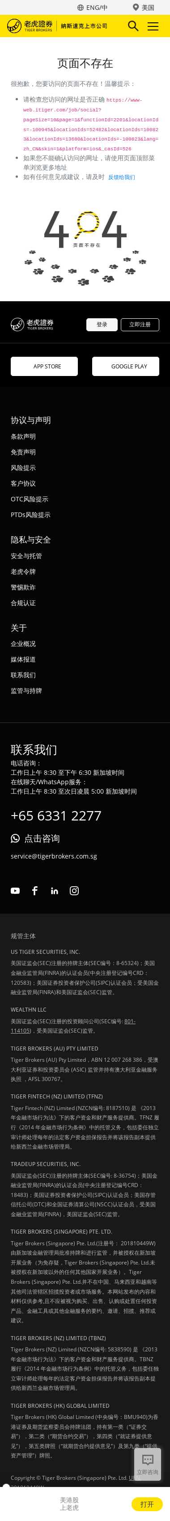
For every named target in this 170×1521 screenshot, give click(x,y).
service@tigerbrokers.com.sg (54, 856)
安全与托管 (26, 555)
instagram (74, 890)
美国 (148, 7)
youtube (15, 890)
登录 (102, 324)
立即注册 (140, 324)
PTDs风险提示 (31, 514)
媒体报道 (23, 659)
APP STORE (44, 366)
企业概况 (23, 643)
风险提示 (23, 467)
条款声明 (23, 436)
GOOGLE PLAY (125, 366)
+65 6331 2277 (56, 815)
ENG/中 (97, 7)
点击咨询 (42, 838)
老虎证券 (58, 26)
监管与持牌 (26, 690)
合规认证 (23, 602)
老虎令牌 (23, 571)
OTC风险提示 (29, 499)
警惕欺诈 (23, 587)
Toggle (151, 26)
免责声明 (23, 452)
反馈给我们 (121, 177)
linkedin (54, 890)
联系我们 (23, 675)
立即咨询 (147, 1472)
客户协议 (23, 483)
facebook (34, 890)
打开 (147, 1504)
